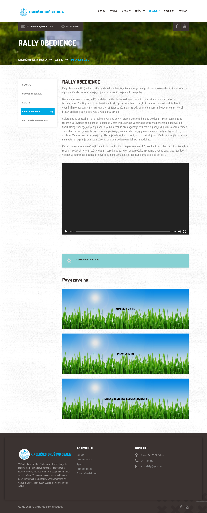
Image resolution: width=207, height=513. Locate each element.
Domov (101, 10)
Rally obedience (37, 112)
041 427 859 (147, 460)
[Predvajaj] (66, 231)
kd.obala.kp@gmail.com (152, 466)
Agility (26, 102)
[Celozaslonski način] (184, 231)
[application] (125, 199)
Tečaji (138, 10)
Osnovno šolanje (32, 93)
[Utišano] (179, 231)
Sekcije (153, 10)
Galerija (169, 10)
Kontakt (184, 10)
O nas (125, 10)
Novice (113, 10)
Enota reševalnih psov (35, 120)
